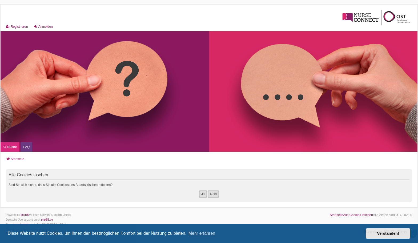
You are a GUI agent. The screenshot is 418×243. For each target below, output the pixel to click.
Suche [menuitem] (10, 147)
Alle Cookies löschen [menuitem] (358, 215)
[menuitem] (26, 147)
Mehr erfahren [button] (201, 233)
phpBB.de (47, 219)
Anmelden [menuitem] (43, 27)
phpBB (25, 214)
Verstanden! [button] (388, 233)
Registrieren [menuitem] (17, 27)
